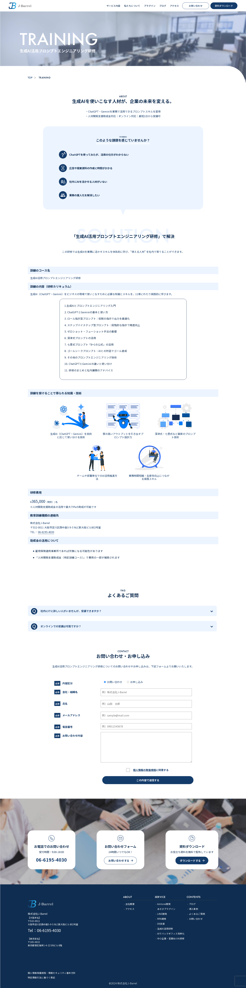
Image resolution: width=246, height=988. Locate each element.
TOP (30, 77)
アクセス (130, 908)
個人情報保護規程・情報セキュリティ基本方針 (52, 973)
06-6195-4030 (46, 532)
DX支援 (161, 923)
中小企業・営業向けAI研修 (171, 938)
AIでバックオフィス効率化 (171, 933)
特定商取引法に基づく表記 (41, 977)
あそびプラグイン (166, 908)
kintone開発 (164, 904)
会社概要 (130, 904)
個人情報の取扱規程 (144, 770)
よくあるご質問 (197, 913)
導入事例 (193, 908)
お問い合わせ (196, 918)
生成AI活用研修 (165, 928)
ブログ (192, 904)
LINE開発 (162, 913)
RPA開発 (161, 918)
